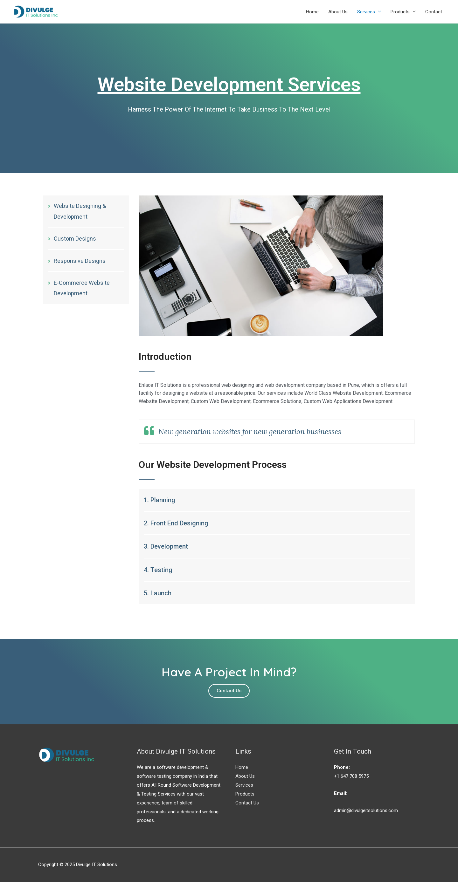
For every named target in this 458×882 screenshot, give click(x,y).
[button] (229, 691)
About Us (338, 12)
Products (400, 12)
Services (366, 12)
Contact (433, 12)
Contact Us (247, 803)
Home (312, 12)
